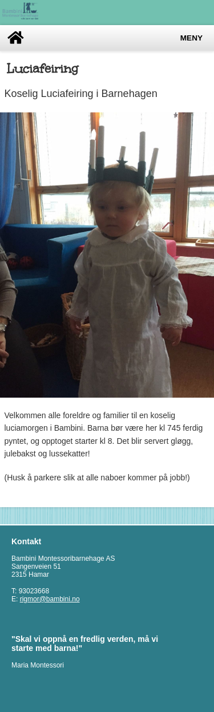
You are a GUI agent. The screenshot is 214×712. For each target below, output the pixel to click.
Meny (191, 38)
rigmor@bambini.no (50, 599)
